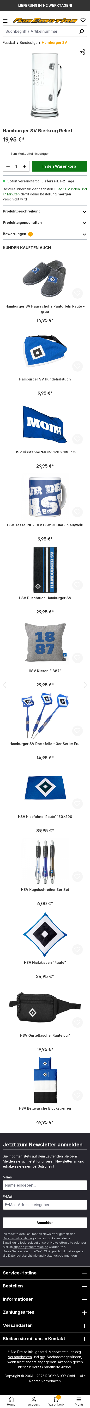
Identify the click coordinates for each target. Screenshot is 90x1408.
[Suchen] (81, 31)
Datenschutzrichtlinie (23, 1255)
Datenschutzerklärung (18, 1238)
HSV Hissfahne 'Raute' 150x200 (45, 817)
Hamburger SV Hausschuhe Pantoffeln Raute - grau (45, 309)
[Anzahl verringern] (8, 166)
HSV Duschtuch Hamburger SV (45, 598)
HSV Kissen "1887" (45, 671)
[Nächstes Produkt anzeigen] (4, 685)
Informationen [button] (45, 1299)
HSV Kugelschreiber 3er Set (45, 889)
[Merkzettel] (83, 20)
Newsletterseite (61, 1242)
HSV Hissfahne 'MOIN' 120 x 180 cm (45, 452)
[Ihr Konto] (34, 1401)
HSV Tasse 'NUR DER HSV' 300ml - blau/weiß (45, 525)
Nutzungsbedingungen (60, 1255)
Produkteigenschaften (45, 222)
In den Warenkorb (59, 166)
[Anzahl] (16, 166)
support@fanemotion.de (30, 1247)
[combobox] (45, 31)
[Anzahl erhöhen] (25, 166)
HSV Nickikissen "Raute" (45, 962)
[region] (45, 85)
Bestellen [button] (45, 1286)
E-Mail (7, 1197)
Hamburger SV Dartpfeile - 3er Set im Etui (45, 744)
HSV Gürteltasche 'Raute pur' (45, 1035)
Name (7, 1177)
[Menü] (6, 22)
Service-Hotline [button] (45, 1273)
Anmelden (45, 1223)
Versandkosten (20, 1357)
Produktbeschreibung (45, 211)
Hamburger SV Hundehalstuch (45, 379)
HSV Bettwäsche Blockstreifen (45, 1108)
